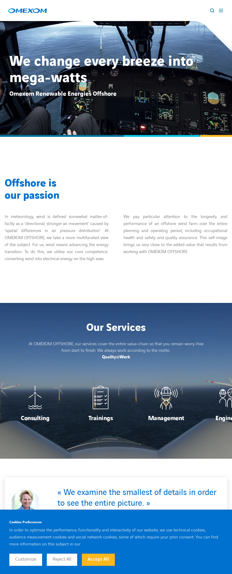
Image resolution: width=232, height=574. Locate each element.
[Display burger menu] (222, 10)
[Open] (35, 403)
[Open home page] (27, 10)
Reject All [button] (62, 559)
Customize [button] (25, 559)
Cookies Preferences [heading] (25, 522)
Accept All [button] (98, 559)
